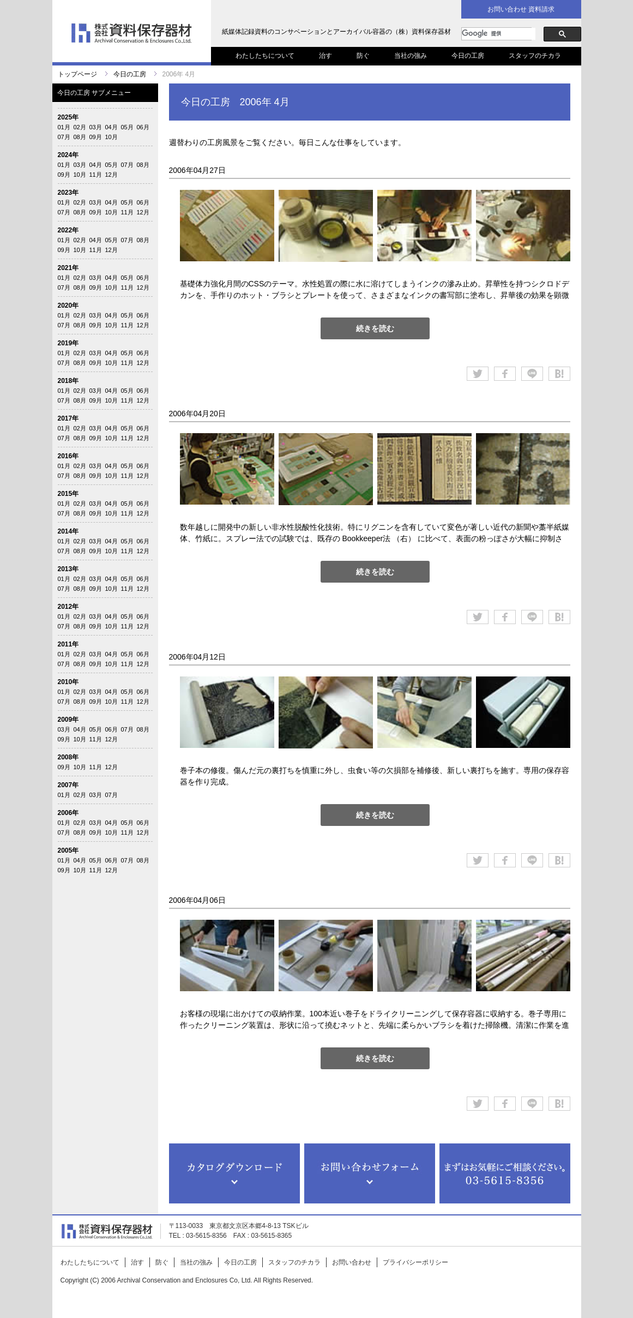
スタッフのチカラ (535, 55)
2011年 (68, 644)
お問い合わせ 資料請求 (520, 9)
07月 (64, 137)
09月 (95, 137)
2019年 (68, 343)
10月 (111, 137)
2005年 (68, 850)
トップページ (77, 74)
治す (325, 55)
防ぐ (363, 55)
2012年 (68, 606)
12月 (111, 174)
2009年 (68, 719)
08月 (80, 137)
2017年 (68, 418)
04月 (111, 127)
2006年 (68, 813)
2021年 (68, 268)
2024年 (68, 155)
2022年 (68, 230)
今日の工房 (467, 55)
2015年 (68, 494)
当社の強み (410, 55)
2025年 (68, 117)
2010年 (68, 682)
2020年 (68, 305)
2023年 (68, 192)
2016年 (68, 456)
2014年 (68, 531)
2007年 (68, 785)
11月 (95, 174)
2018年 (68, 381)
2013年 (68, 569)
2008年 (68, 757)
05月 (127, 127)
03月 (95, 127)
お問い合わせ (351, 1262)
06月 (143, 127)
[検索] (498, 34)
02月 (80, 127)
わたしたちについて (265, 55)
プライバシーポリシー (415, 1262)
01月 (64, 127)
